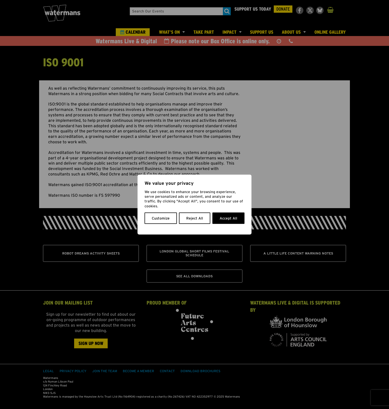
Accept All (228, 218)
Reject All (194, 218)
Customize (161, 218)
